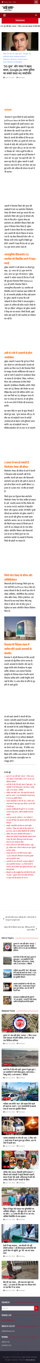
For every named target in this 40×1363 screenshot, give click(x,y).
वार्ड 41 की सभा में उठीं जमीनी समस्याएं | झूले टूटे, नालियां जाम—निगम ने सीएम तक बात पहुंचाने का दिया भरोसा (21, 847)
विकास (8, 1098)
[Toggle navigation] (4, 15)
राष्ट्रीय (8, 1167)
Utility (6, 1030)
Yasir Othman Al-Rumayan (12, 62)
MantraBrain (30, 1360)
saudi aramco (23, 59)
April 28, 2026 (9, 1219)
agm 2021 (18, 54)
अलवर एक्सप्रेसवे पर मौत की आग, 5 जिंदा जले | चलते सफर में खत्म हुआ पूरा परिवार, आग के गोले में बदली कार (20, 803)
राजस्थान (10, 1132)
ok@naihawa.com (8, 1320)
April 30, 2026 (9, 1043)
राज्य (11, 1030)
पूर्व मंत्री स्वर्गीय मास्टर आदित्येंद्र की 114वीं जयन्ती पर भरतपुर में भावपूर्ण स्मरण (20, 918)
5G (13, 54)
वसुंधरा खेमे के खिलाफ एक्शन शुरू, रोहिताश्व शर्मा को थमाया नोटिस (19, 928)
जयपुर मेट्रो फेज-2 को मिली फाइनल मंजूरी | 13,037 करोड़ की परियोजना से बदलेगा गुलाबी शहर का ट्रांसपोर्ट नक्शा (19, 855)
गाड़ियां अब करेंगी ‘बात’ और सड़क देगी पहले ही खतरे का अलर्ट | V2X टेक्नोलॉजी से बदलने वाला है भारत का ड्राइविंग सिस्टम (20, 795)
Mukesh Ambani (20, 56)
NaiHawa (20, 77)
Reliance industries (10, 59)
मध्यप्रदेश (6, 1064)
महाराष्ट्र (5, 1132)
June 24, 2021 (9, 77)
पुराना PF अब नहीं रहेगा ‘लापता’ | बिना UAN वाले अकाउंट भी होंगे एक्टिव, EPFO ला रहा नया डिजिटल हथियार (20, 779)
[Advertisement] (20, 93)
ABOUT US (5, 1342)
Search (36, 1308)
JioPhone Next (8, 56)
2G (8, 54)
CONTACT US (6, 1345)
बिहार (5, 1203)
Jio (30, 54)
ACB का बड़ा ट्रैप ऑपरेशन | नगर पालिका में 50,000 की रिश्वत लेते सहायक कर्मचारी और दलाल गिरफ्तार (21, 820)
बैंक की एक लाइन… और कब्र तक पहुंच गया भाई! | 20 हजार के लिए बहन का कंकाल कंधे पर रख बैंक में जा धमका (19, 1284)
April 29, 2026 (9, 1183)
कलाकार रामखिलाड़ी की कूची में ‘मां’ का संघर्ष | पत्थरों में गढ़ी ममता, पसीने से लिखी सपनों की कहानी (20, 812)
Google (25, 54)
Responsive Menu (36, 2)
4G (11, 54)
